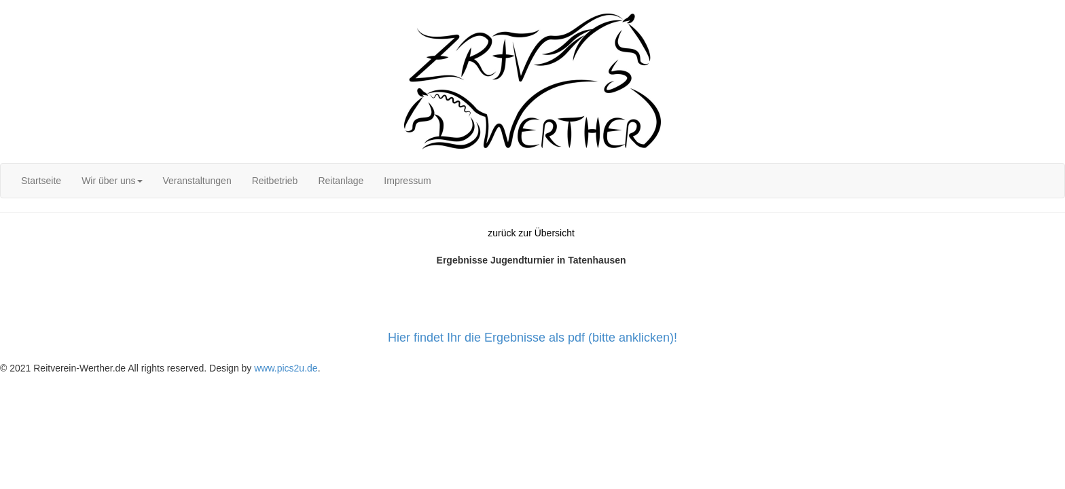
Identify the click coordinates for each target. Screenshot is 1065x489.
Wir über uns (112, 180)
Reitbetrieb (275, 180)
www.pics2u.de (285, 368)
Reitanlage (340, 180)
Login (11, 6)
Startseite (41, 180)
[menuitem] (41, 181)
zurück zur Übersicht (531, 233)
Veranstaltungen (197, 180)
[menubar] (226, 181)
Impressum (407, 180)
